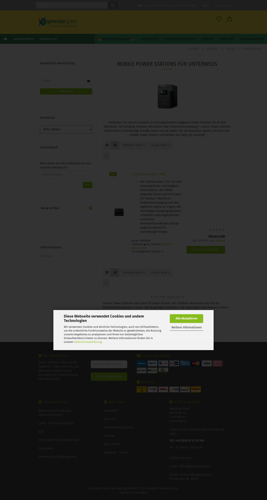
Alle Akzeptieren (186, 318)
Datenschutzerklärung (88, 341)
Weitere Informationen (186, 327)
